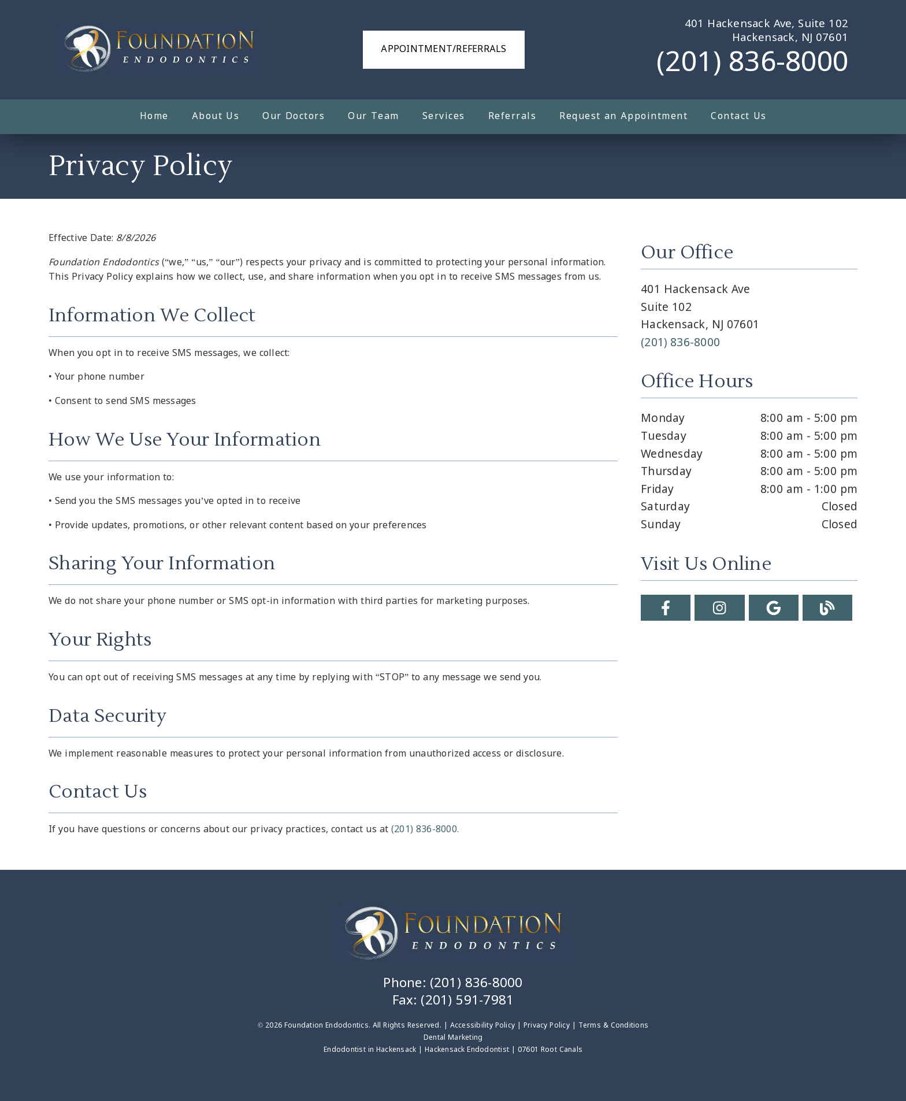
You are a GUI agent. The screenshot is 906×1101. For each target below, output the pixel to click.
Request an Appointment (623, 116)
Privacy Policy (546, 1025)
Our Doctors (293, 116)
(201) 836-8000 (752, 63)
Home (154, 116)
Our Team (373, 116)
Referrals (512, 116)
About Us (216, 116)
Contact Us (739, 116)
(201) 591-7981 (467, 1001)
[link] (159, 50)
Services (443, 116)
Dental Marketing (453, 1038)
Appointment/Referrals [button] (443, 49)
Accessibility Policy (482, 1025)
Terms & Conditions (613, 1025)
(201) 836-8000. (425, 830)
